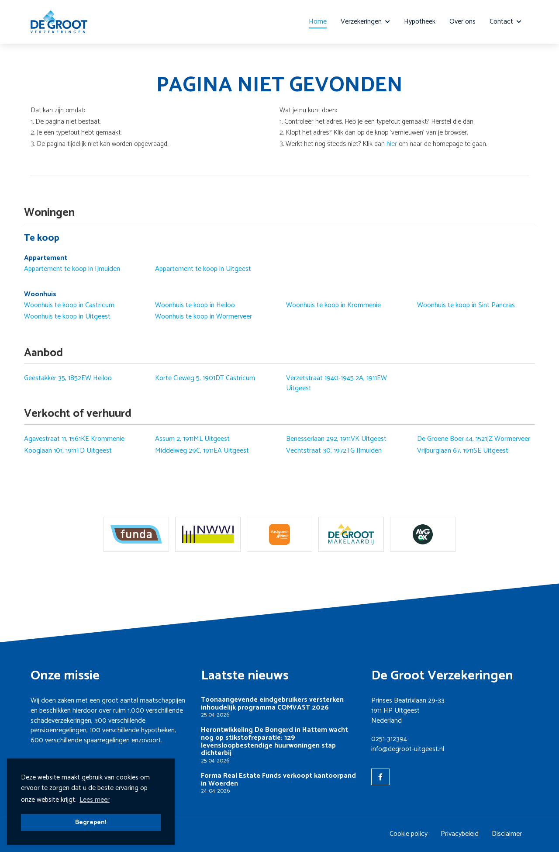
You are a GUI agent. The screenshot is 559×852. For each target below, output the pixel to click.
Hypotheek (419, 22)
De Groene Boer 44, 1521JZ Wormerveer (473, 439)
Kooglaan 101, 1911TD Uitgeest (68, 451)
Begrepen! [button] (91, 822)
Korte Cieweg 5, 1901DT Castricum (205, 378)
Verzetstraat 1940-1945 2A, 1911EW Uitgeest (336, 383)
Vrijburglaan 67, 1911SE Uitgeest (462, 451)
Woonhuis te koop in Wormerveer (203, 316)
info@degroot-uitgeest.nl (407, 749)
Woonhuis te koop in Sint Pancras (466, 305)
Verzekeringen (365, 22)
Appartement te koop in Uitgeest (203, 269)
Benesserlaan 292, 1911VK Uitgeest (336, 439)
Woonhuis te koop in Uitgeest (67, 316)
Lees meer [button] (94, 800)
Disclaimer (507, 834)
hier (391, 144)
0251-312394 (389, 739)
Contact (505, 22)
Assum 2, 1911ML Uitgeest (192, 439)
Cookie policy (409, 834)
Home (318, 22)
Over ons (462, 22)
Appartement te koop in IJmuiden (72, 269)
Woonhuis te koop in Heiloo (195, 305)
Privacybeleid (460, 834)
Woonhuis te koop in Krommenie (333, 305)
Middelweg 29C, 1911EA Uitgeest (202, 451)
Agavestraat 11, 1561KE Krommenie (74, 439)
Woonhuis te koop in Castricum (69, 305)
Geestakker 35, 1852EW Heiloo (68, 378)
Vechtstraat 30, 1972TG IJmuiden (334, 451)
